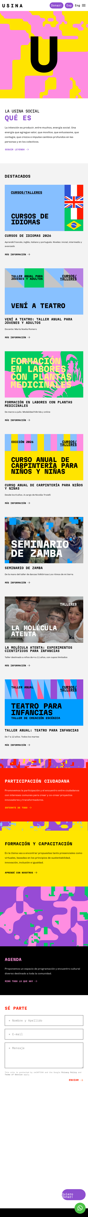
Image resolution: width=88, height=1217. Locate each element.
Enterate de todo (18, 807)
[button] (84, 5)
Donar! (56, 5)
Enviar (76, 1080)
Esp (69, 5)
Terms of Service (14, 1075)
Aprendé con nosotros (21, 872)
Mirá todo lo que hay (21, 981)
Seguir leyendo (17, 149)
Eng (77, 5)
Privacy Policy (69, 1072)
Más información (17, 254)
